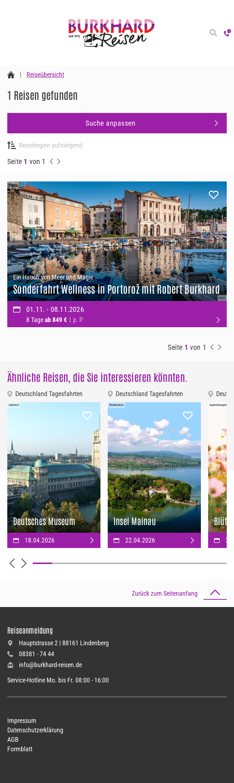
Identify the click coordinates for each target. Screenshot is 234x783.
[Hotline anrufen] (227, 32)
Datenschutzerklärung (35, 730)
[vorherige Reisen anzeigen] (52, 161)
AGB (13, 739)
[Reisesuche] (213, 33)
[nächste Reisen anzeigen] (59, 161)
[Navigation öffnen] (7, 32)
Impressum (21, 720)
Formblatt (19, 749)
